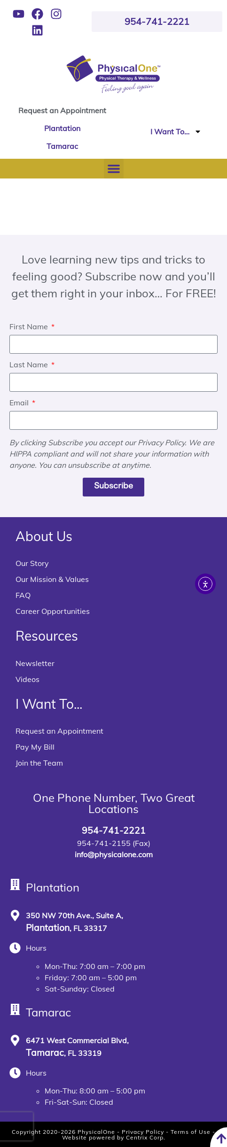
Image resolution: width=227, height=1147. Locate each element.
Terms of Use (191, 1131)
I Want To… (176, 131)
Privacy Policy (143, 1131)
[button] (114, 168)
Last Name (29, 365)
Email (20, 403)
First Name (29, 327)
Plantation (62, 128)
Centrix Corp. (145, 1137)
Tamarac (62, 146)
